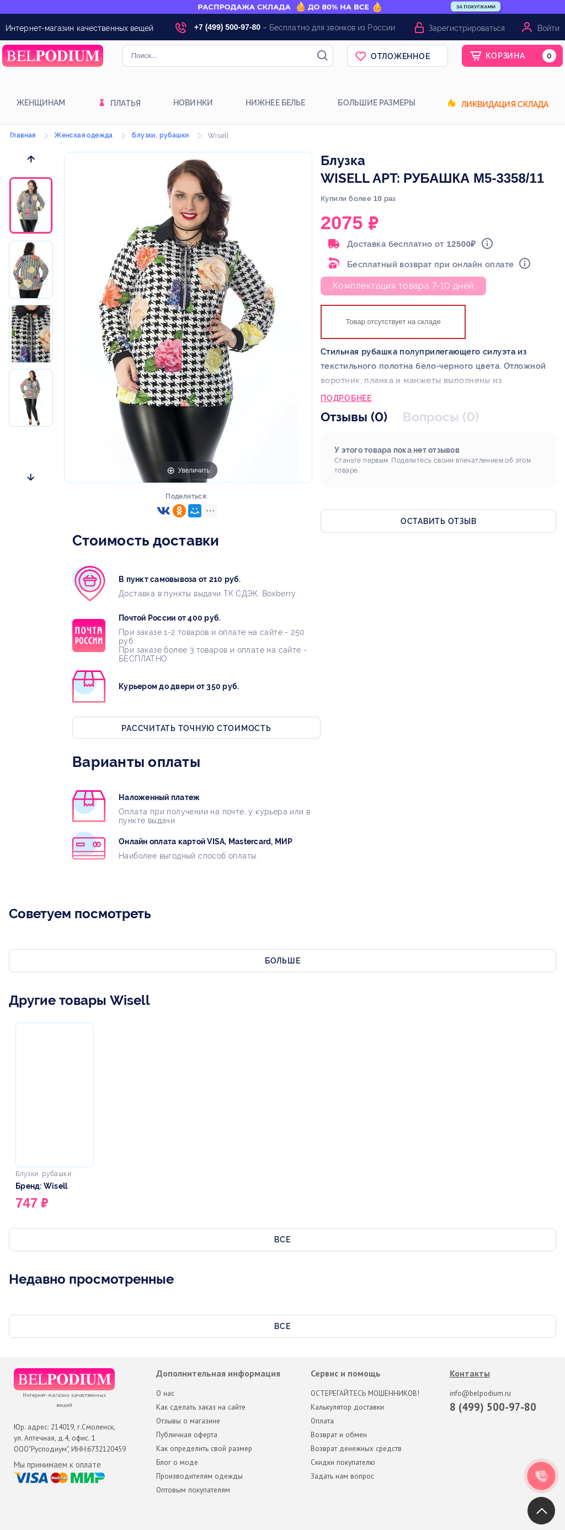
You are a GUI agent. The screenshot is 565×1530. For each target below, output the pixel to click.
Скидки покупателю (343, 1462)
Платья (125, 103)
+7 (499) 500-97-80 (227, 27)
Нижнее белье (275, 102)
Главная (23, 135)
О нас (165, 1393)
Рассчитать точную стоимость (196, 728)
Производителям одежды (199, 1476)
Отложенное (400, 56)
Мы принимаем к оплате (57, 1465)
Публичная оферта (186, 1434)
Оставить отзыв (439, 521)
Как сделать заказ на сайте (201, 1407)
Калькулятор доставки (347, 1407)
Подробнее (346, 399)
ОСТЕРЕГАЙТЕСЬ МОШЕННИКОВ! (365, 1393)
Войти (548, 28)
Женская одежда (84, 135)
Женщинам (41, 102)
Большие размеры (376, 102)
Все (282, 1239)
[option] (31, 206)
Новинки (193, 102)
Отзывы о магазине (188, 1421)
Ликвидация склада (505, 104)
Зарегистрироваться (467, 28)
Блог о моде (177, 1462)
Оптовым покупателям (193, 1490)
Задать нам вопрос (342, 1476)
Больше (283, 960)
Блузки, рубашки (160, 135)
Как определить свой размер (204, 1448)
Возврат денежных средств (356, 1448)
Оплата (322, 1421)
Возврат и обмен (339, 1434)
